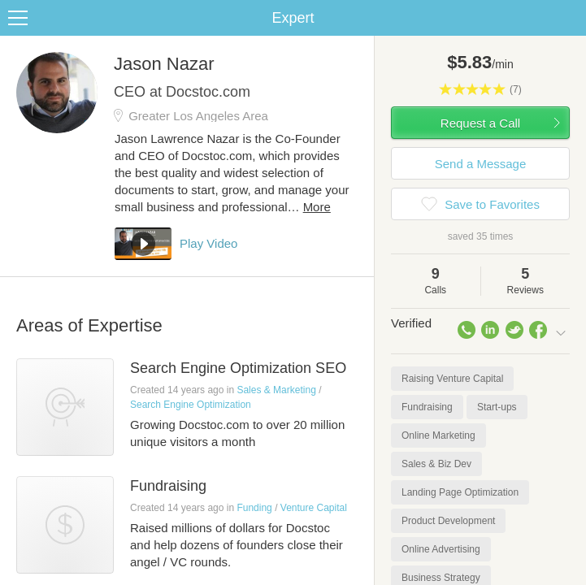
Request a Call (480, 123)
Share (569, 18)
